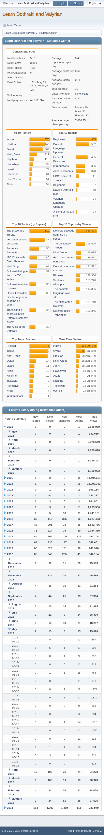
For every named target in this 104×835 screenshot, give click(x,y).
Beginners (59, 139)
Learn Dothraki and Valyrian (32, 14)
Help (70, 831)
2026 (10, 426)
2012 (10, 554)
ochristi (57, 390)
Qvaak (11, 149)
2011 (10, 807)
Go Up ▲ (97, 831)
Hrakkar (11, 144)
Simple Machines (29, 831)
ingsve (11, 139)
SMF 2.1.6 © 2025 (11, 831)
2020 (10, 507)
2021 (10, 501)
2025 (10, 477)
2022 (10, 495)
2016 (10, 530)
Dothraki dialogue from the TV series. (17, 275)
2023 (10, 489)
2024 (10, 483)
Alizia (10, 184)
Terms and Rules (83, 831)
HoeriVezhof (14, 179)
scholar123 (81, 93)
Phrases (58, 275)
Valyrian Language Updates (59, 202)
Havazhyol (13, 164)
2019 (10, 513)
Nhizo (10, 390)
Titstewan (12, 380)
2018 (10, 518)
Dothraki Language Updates (59, 148)
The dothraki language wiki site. (61, 293)
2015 (10, 536)
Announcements (63, 171)
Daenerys (12, 174)
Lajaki (10, 169)
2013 (10, 548)
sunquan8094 (15, 395)
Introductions (61, 165)
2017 (10, 524)
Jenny (57, 365)
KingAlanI (12, 375)
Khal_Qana (13, 154)
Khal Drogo (13, 266)
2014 (10, 542)
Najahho (12, 159)
